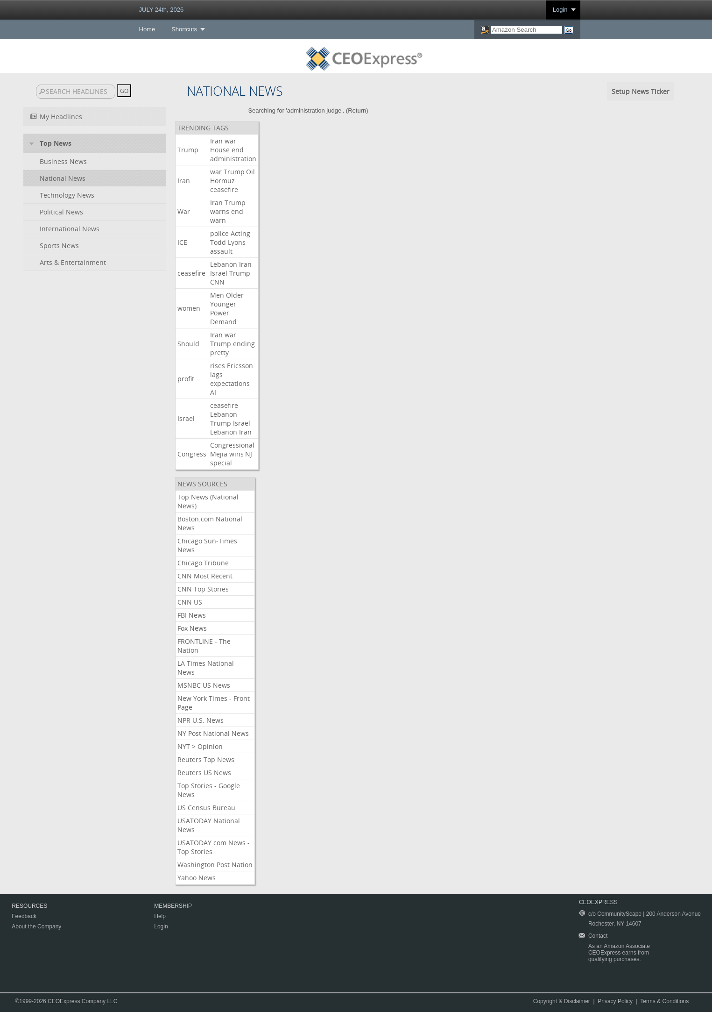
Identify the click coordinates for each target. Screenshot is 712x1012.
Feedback (24, 916)
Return (357, 110)
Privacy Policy (615, 1001)
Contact (597, 936)
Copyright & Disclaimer (561, 1001)
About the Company (36, 926)
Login (560, 9)
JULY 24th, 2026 (161, 9)
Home (147, 29)
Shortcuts (184, 29)
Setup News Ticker (641, 91)
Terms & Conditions (664, 1001)
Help (160, 916)
